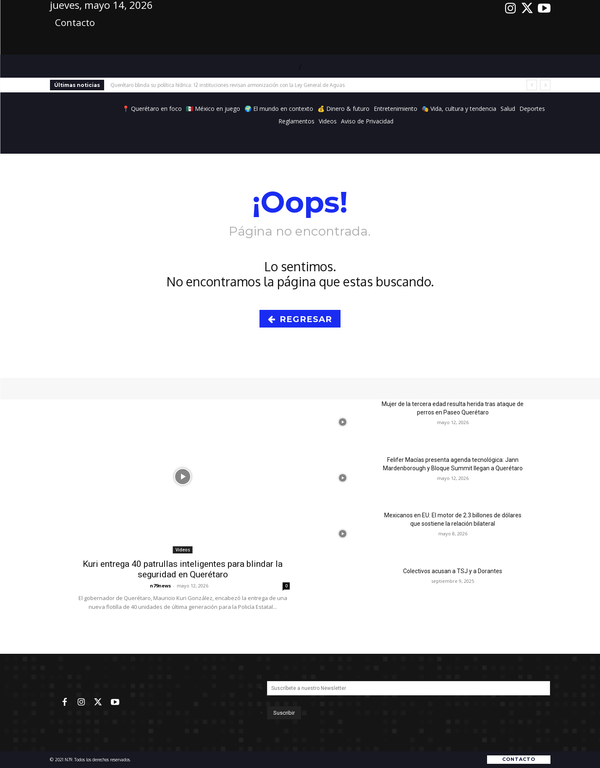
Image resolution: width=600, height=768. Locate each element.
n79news (160, 585)
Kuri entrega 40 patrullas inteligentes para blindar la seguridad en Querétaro (183, 569)
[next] (545, 85)
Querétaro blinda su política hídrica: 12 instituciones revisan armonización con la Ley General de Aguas (227, 85)
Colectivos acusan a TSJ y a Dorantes (452, 571)
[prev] (532, 85)
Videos (183, 550)
